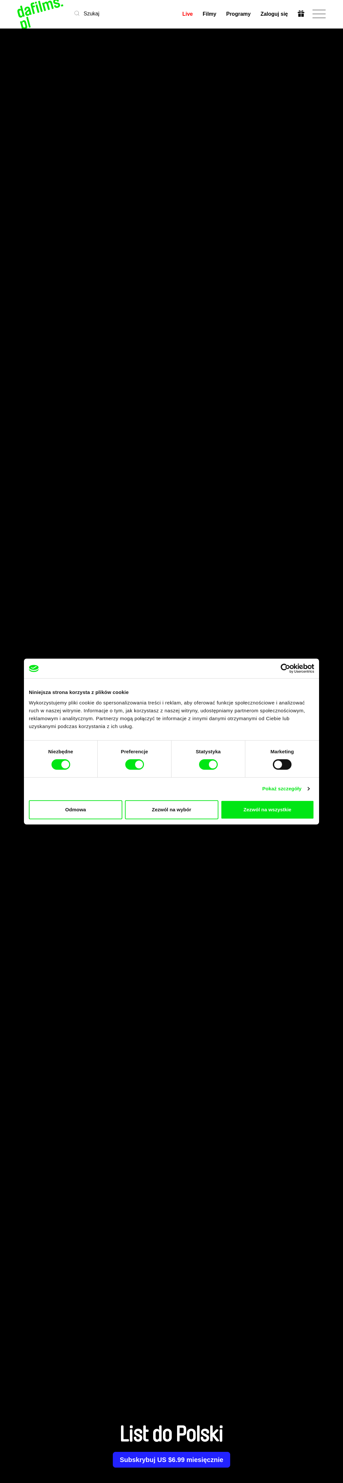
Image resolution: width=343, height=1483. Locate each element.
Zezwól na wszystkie (268, 809)
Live (187, 14)
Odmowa (75, 809)
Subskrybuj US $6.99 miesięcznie (171, 1459)
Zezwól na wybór (171, 809)
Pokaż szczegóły (282, 788)
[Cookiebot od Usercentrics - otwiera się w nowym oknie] (285, 668)
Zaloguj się (274, 14)
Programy (238, 14)
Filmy (209, 14)
